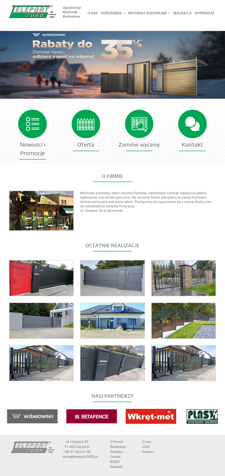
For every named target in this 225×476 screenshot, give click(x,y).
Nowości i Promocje (32, 148)
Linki (146, 447)
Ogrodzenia (113, 13)
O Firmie (116, 442)
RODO (115, 462)
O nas (93, 13)
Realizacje (182, 13)
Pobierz (148, 452)
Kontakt (192, 144)
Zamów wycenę (139, 144)
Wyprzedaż (204, 13)
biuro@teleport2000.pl (80, 457)
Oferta (85, 144)
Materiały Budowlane (149, 13)
